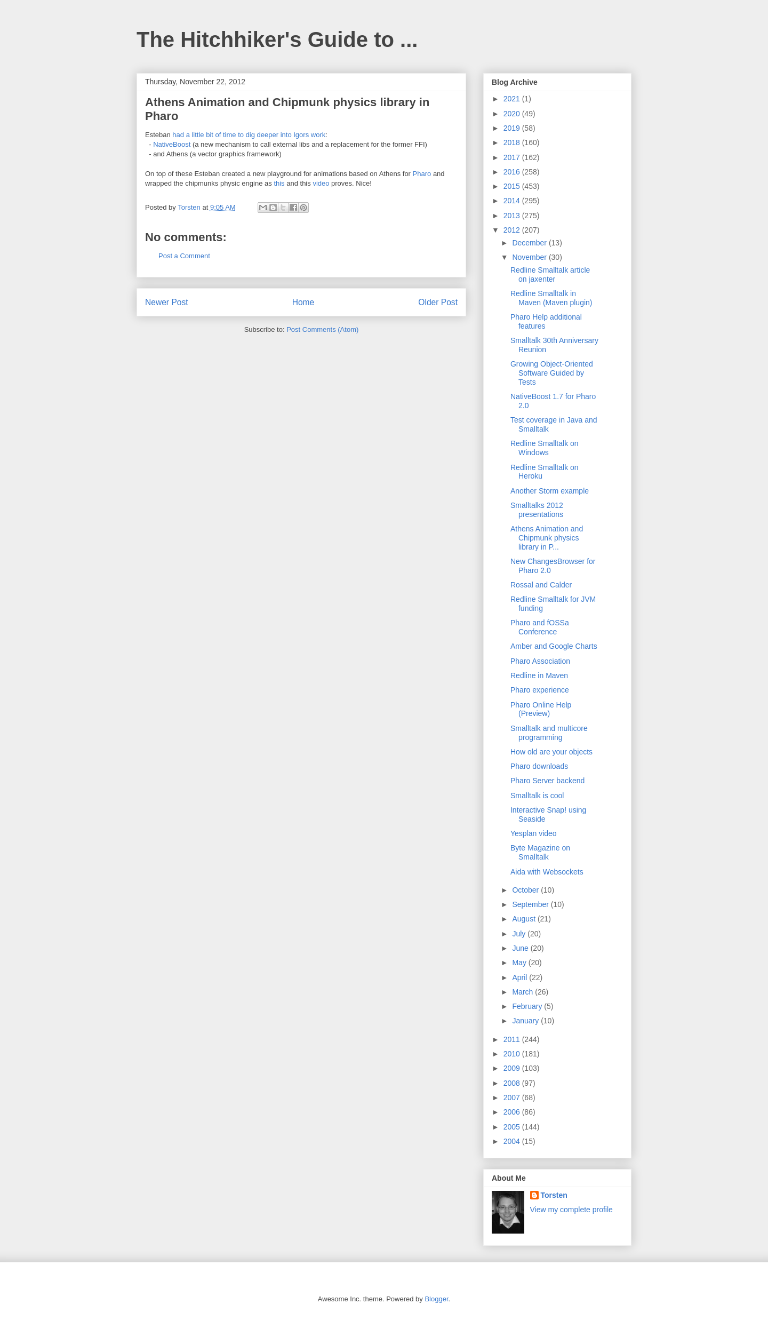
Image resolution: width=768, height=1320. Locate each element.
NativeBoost (171, 144)
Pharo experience (539, 690)
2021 (512, 98)
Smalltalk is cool (537, 795)
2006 (512, 1112)
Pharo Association (540, 661)
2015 (512, 186)
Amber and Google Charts (553, 646)
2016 (512, 172)
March (523, 992)
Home (303, 302)
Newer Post (166, 302)
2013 (512, 215)
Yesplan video (533, 833)
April (520, 977)
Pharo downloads (539, 766)
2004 (512, 1141)
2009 (512, 1068)
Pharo (422, 174)
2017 (512, 157)
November (530, 257)
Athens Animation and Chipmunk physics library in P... (546, 537)
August (524, 919)
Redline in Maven (539, 675)
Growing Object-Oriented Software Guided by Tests (551, 373)
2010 (512, 1053)
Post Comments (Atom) (322, 329)
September (531, 904)
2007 (512, 1097)
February (528, 1006)
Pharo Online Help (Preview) (540, 709)
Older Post (438, 302)
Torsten (554, 1195)
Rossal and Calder (541, 585)
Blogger (436, 1299)
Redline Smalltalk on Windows (544, 448)
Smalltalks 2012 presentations (536, 510)
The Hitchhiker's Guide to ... (277, 39)
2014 (512, 200)
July (519, 933)
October (526, 890)
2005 (512, 1127)
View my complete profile (571, 1209)
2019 (512, 128)
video (321, 183)
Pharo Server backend (547, 780)
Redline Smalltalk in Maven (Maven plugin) (551, 298)
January (526, 1020)
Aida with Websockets (546, 872)
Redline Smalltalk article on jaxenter (550, 274)
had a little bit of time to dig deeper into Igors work (248, 135)
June (521, 948)
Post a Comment (184, 256)
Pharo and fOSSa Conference (539, 627)
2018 (512, 142)
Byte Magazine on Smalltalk (540, 852)
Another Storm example (549, 491)
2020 (512, 113)
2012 (512, 230)
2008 (512, 1083)
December (530, 242)
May (520, 962)
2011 (512, 1039)
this (279, 183)
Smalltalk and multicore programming (549, 733)
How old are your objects (551, 752)
